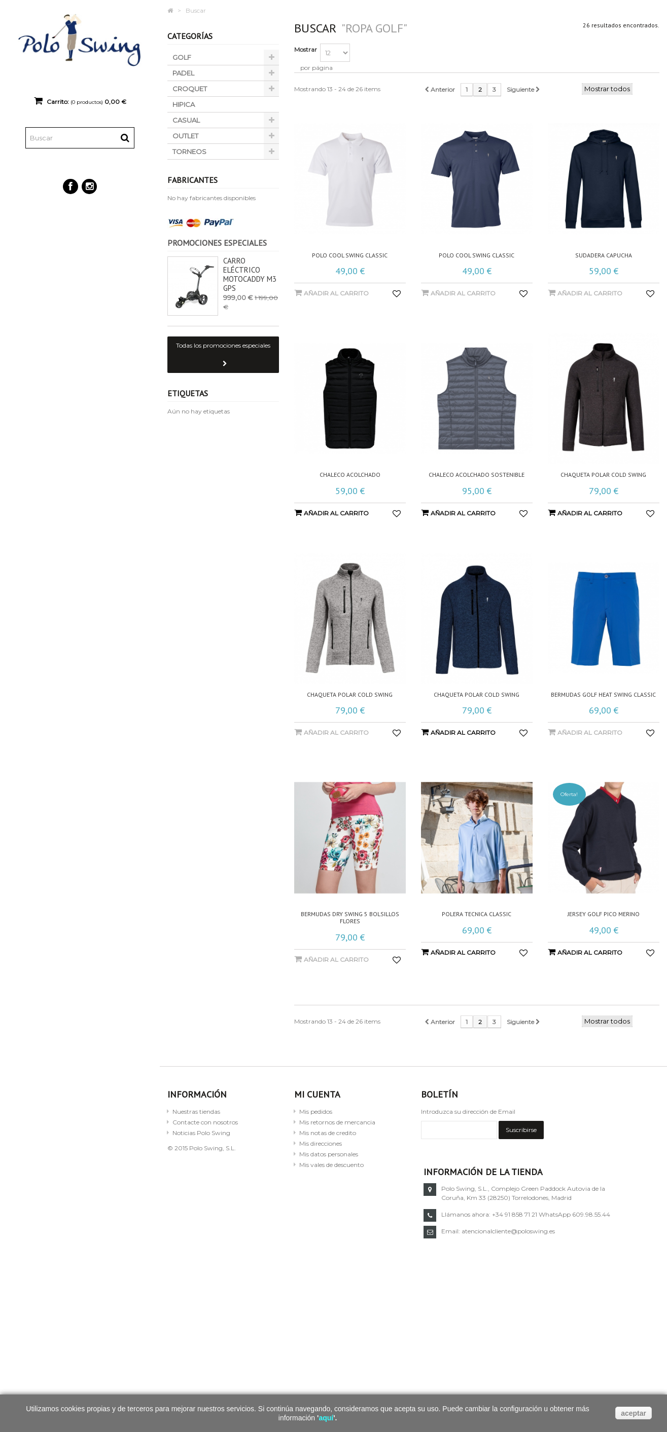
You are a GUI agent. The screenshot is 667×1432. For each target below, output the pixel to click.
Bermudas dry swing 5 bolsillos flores (350, 918)
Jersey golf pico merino (604, 914)
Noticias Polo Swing (201, 1133)
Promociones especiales (217, 243)
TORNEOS (189, 151)
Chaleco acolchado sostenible (476, 474)
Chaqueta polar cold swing (603, 474)
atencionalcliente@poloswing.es (508, 1231)
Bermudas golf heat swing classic (603, 694)
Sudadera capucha (603, 255)
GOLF (181, 57)
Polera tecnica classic (476, 914)
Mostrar (305, 49)
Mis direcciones (320, 1143)
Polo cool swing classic (350, 255)
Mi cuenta (317, 1094)
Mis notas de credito (327, 1133)
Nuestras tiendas (196, 1111)
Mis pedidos (315, 1111)
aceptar (633, 1413)
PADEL (183, 73)
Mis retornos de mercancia (337, 1122)
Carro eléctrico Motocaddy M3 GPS (249, 274)
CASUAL (186, 120)
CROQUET (189, 89)
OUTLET (185, 136)
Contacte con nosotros (205, 1122)
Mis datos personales (328, 1154)
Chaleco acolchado (350, 474)
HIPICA (183, 104)
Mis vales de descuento (331, 1165)
